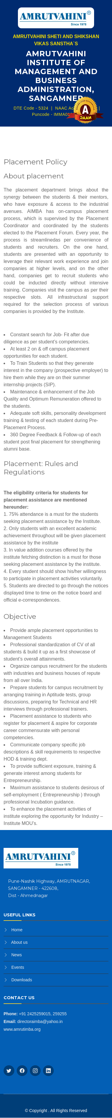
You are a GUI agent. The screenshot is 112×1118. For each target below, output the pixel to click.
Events (17, 967)
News (16, 954)
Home (16, 929)
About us (19, 942)
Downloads (21, 979)
